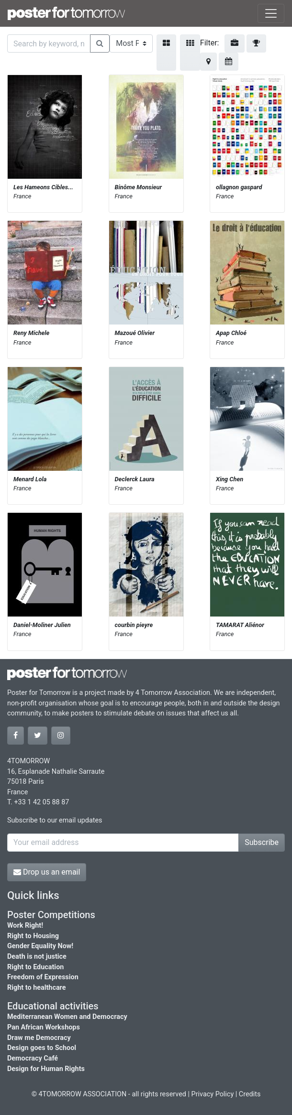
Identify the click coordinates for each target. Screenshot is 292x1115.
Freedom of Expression (43, 977)
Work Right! (25, 925)
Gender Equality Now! (40, 946)
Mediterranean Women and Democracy (67, 1017)
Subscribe (262, 842)
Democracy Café (32, 1058)
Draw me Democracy (39, 1038)
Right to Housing (33, 936)
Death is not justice (37, 957)
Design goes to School (41, 1048)
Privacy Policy (212, 1094)
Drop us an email (46, 872)
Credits (250, 1094)
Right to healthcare (36, 988)
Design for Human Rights (46, 1069)
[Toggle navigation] (271, 13)
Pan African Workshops (43, 1027)
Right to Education (35, 967)
